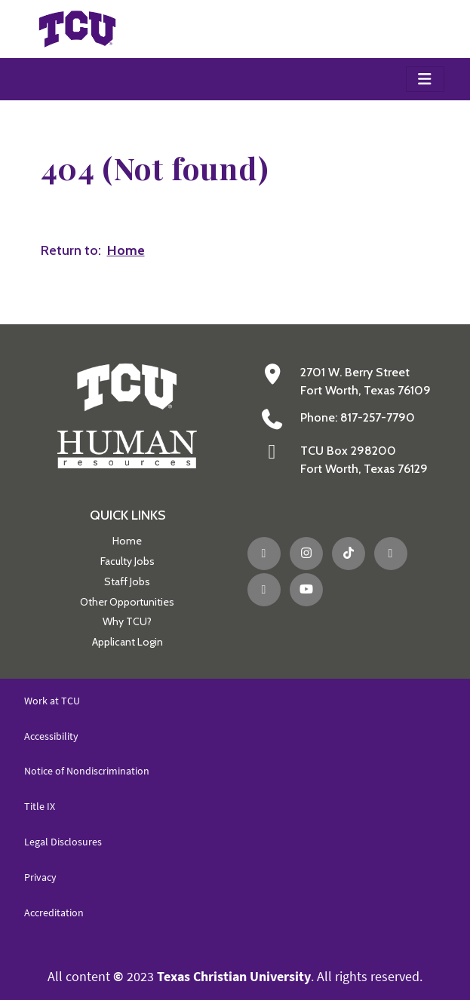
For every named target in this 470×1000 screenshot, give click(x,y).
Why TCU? (127, 621)
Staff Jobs (127, 581)
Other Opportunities (127, 602)
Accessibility (51, 736)
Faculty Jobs (127, 561)
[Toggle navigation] (425, 79)
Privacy (40, 877)
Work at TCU (52, 700)
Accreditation (54, 912)
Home (127, 541)
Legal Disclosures (63, 841)
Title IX (39, 806)
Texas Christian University (234, 976)
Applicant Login (127, 642)
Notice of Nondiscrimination (86, 771)
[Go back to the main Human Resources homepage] (127, 414)
